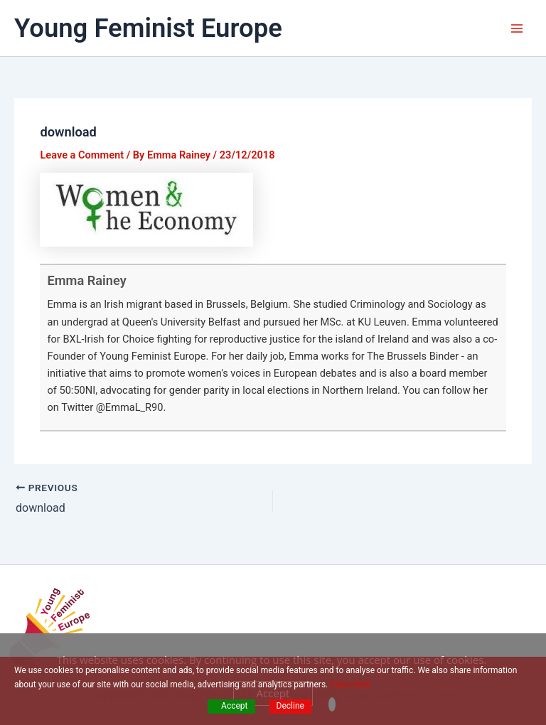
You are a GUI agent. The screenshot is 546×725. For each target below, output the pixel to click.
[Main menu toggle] (517, 28)
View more (350, 684)
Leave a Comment (82, 155)
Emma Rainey (86, 280)
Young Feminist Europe (148, 28)
